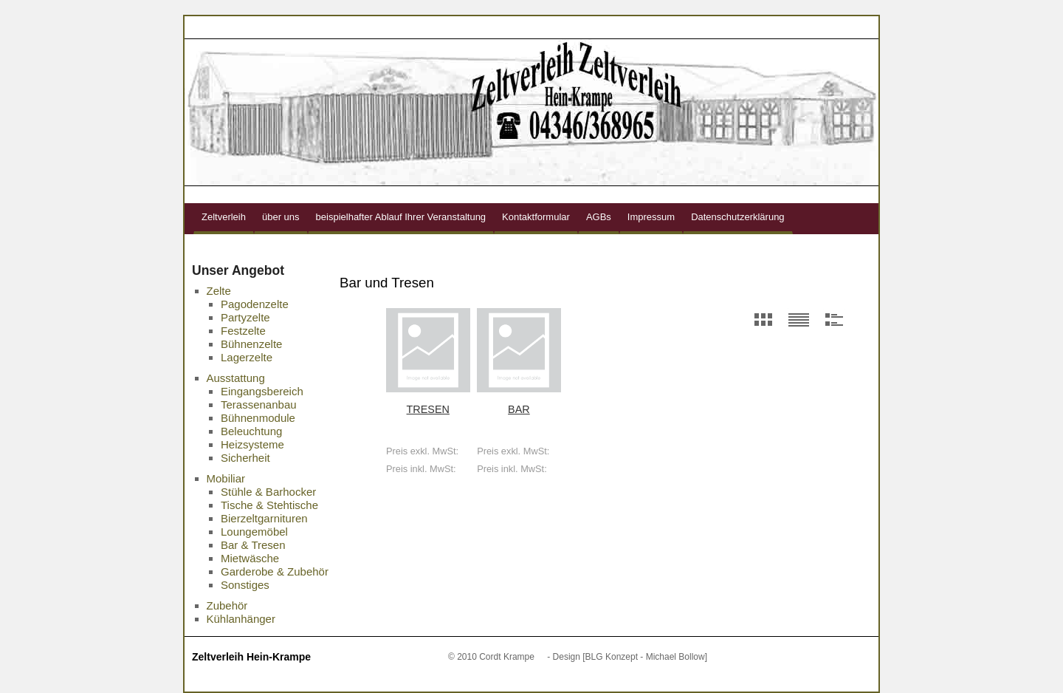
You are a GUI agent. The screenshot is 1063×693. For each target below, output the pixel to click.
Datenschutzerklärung (737, 216)
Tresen (428, 409)
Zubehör (227, 605)
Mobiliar (226, 478)
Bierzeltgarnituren (264, 518)
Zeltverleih (224, 216)
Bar (519, 409)
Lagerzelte (246, 357)
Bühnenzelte (251, 344)
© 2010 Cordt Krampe (491, 657)
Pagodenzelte (255, 304)
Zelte (219, 290)
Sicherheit (245, 457)
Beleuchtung (251, 431)
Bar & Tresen (253, 545)
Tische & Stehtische (269, 505)
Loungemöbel (254, 531)
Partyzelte (245, 317)
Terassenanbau (259, 404)
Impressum (651, 216)
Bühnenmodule (258, 418)
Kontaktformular (536, 216)
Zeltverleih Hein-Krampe (251, 657)
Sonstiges (245, 584)
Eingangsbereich (262, 391)
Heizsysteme (252, 444)
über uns (281, 216)
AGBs (598, 216)
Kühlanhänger (241, 618)
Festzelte (243, 330)
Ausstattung (236, 378)
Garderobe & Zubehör (274, 571)
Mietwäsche (250, 558)
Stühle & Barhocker (268, 491)
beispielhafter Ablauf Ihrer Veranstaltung (401, 216)
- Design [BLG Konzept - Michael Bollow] (627, 657)
